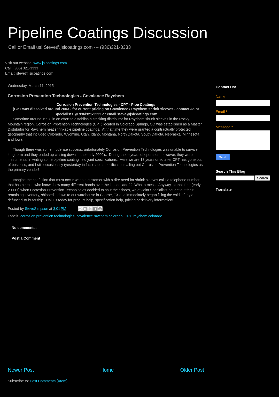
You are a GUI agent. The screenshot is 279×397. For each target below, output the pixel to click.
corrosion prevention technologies (47, 216)
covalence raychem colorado (99, 216)
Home (107, 370)
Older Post (192, 370)
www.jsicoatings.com (50, 63)
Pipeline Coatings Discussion (108, 32)
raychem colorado (147, 216)
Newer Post (21, 370)
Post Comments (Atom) (48, 381)
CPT (128, 216)
